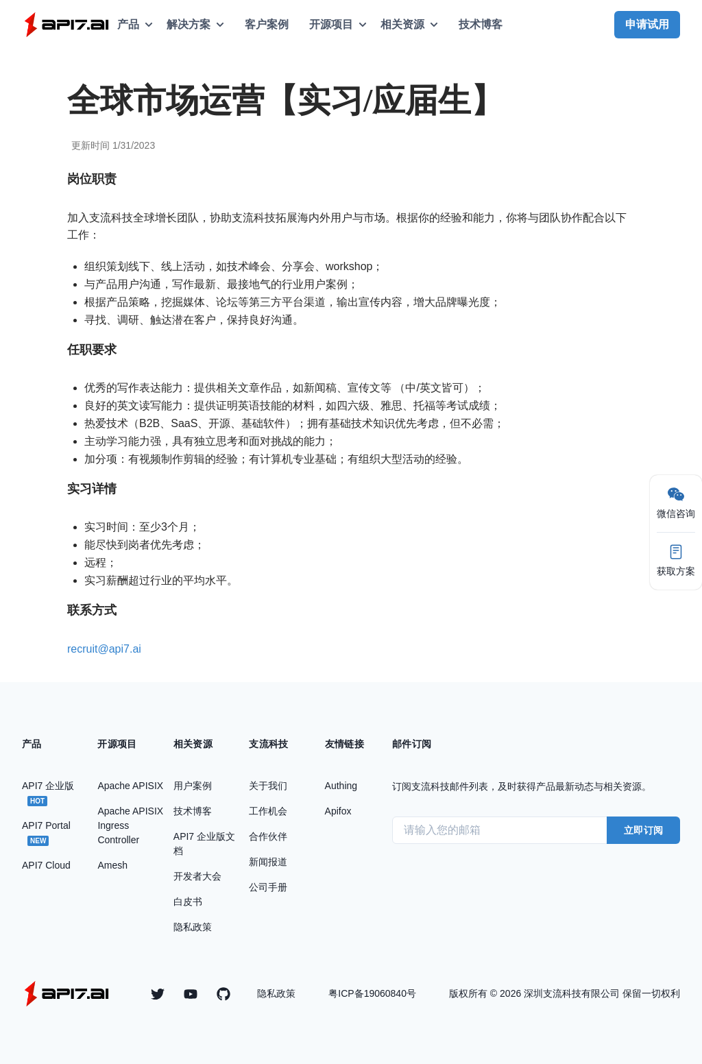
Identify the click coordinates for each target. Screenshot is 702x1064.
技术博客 (481, 24)
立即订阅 (643, 830)
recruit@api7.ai (104, 649)
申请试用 (647, 24)
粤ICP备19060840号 (372, 993)
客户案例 (267, 24)
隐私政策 (276, 993)
